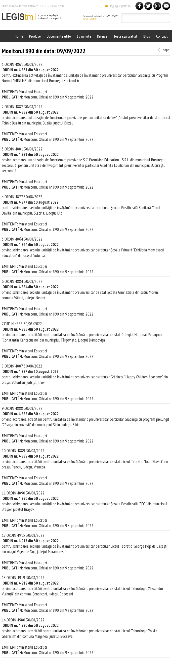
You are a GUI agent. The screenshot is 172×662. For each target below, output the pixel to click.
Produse (35, 36)
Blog (146, 36)
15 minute (84, 36)
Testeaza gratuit (125, 36)
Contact (162, 36)
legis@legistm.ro (120, 6)
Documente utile (59, 36)
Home (19, 36)
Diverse (102, 36)
